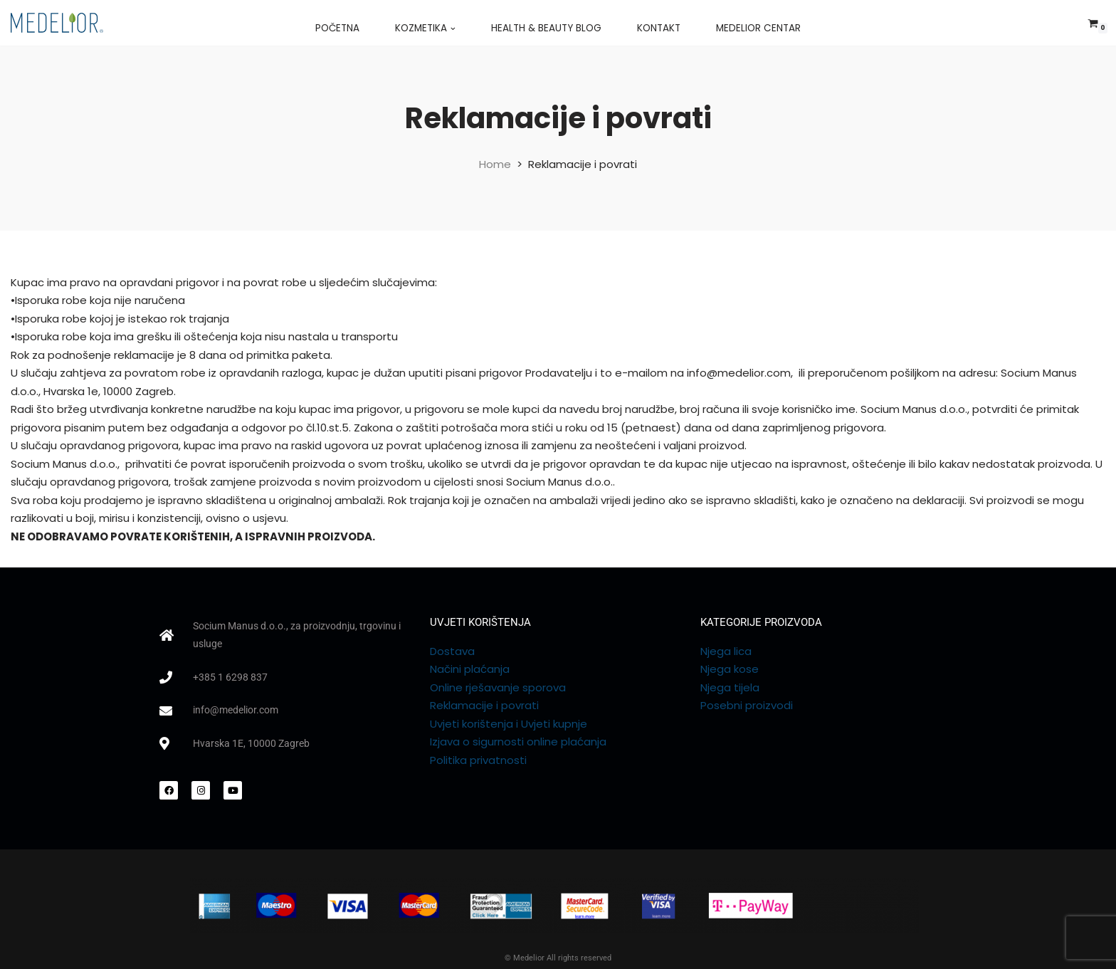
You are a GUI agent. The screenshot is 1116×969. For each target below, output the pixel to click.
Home (495, 164)
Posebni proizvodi (746, 705)
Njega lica (726, 651)
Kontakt (658, 28)
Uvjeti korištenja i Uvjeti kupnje (508, 723)
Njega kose (729, 668)
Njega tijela (729, 687)
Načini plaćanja (470, 668)
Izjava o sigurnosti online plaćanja (518, 741)
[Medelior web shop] (57, 23)
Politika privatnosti (478, 760)
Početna (337, 28)
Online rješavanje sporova (498, 687)
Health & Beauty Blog (546, 28)
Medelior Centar (758, 28)
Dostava (452, 651)
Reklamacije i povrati (484, 705)
